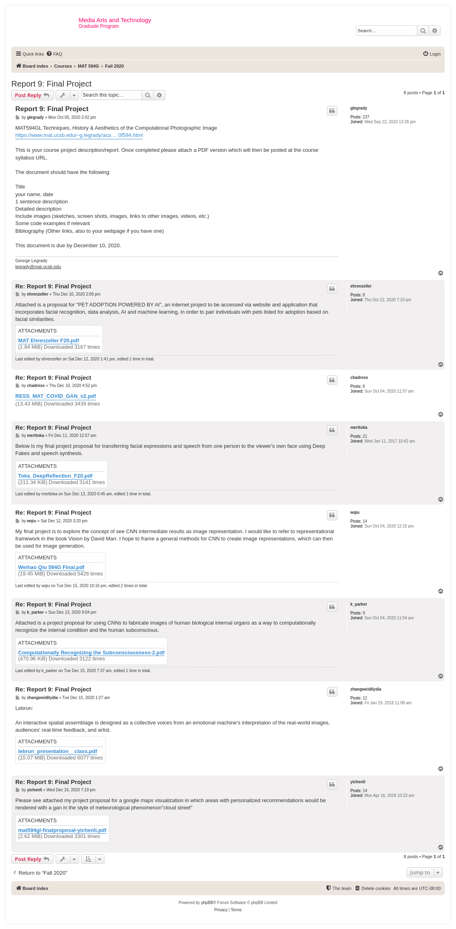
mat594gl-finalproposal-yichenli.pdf (62, 830)
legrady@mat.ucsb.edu (38, 266)
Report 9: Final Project (51, 83)
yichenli (357, 782)
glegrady (358, 108)
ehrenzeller (361, 286)
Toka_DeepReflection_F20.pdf (55, 476)
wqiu (355, 512)
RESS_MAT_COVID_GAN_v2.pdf (55, 396)
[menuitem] (54, 54)
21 (364, 436)
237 (365, 117)
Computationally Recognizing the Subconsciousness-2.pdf (91, 653)
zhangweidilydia (365, 689)
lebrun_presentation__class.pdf (57, 751)
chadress (359, 377)
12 (364, 698)
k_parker (358, 604)
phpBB (207, 902)
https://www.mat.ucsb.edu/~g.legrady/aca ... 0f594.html (79, 135)
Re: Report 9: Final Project (53, 286)
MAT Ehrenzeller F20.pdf (48, 340)
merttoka (358, 427)
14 (364, 521)
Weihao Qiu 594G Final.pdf (51, 567)
